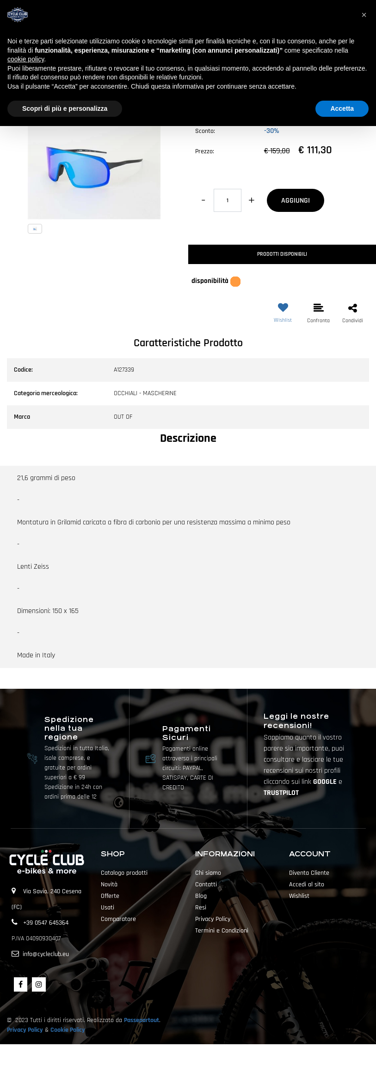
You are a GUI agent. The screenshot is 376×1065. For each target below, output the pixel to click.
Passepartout (141, 1020)
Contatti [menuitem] (206, 884)
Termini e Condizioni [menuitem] (221, 931)
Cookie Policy (67, 1030)
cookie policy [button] (25, 59)
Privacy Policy (25, 1030)
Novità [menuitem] (109, 884)
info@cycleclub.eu (46, 954)
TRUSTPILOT (281, 793)
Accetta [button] (342, 108)
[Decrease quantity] (203, 200)
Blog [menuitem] (201, 896)
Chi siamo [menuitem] (208, 873)
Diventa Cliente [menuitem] (309, 873)
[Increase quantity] (251, 200)
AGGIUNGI (295, 200)
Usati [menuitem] (107, 907)
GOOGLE (326, 782)
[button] (94, 153)
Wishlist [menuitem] (299, 896)
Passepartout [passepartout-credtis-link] (204, 1054)
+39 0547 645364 (45, 923)
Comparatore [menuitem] (118, 919)
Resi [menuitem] (200, 907)
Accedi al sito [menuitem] (306, 884)
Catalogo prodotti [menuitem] (124, 873)
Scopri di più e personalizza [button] (64, 108)
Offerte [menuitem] (110, 896)
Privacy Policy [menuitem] (212, 919)
